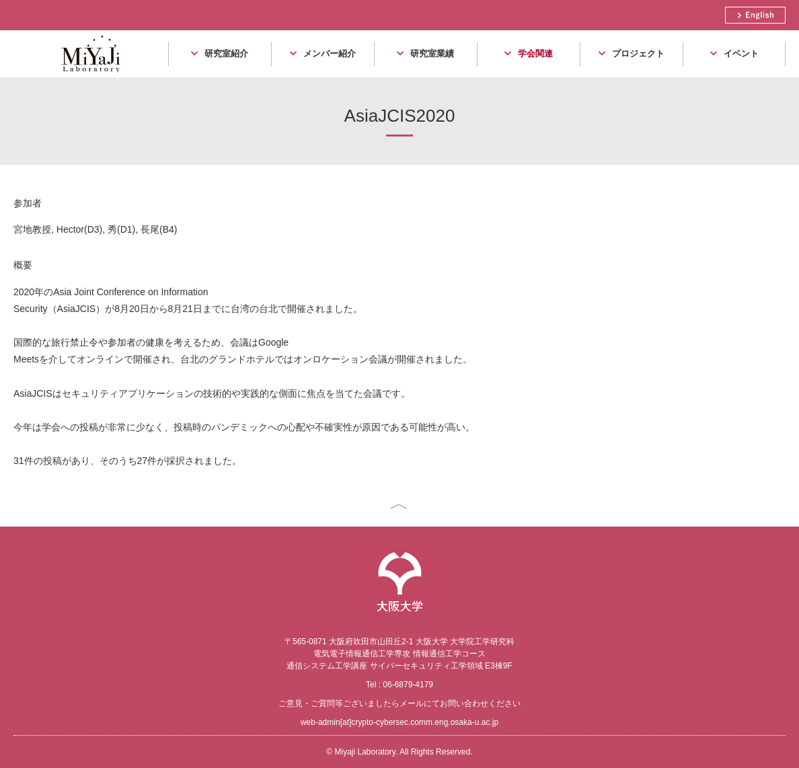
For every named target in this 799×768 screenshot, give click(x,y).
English (755, 15)
